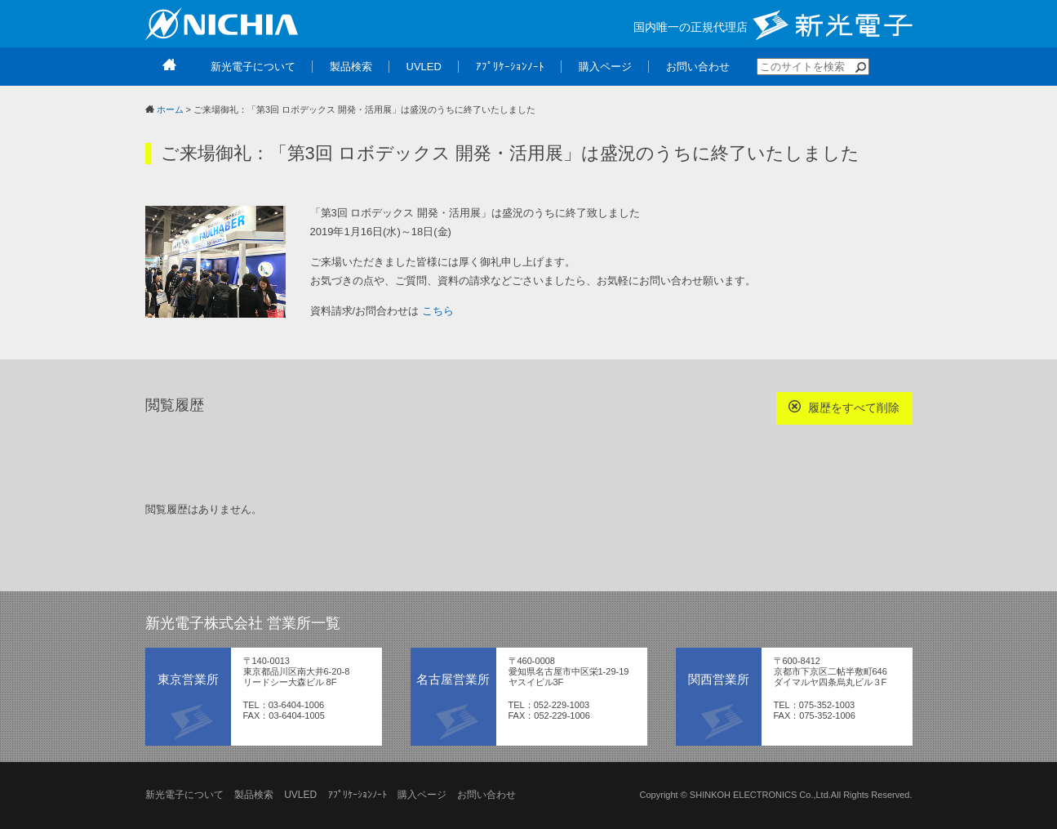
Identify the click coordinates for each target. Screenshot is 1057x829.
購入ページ (421, 794)
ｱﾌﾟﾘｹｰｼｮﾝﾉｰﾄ (357, 794)
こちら (438, 311)
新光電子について (184, 794)
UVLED (300, 794)
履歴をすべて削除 (844, 407)
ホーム (170, 109)
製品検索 (253, 794)
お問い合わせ (486, 794)
